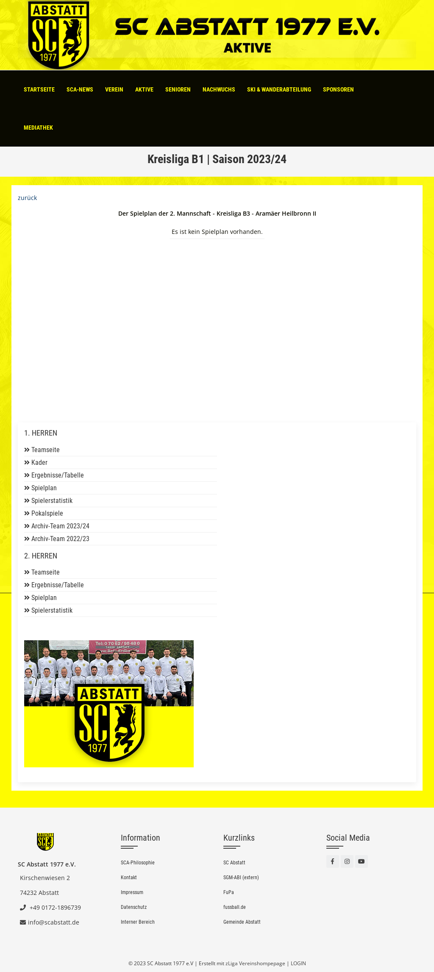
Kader (39, 462)
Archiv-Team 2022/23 (60, 539)
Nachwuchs (219, 89)
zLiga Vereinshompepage (255, 963)
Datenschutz (134, 907)
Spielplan (44, 488)
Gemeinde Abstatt (242, 922)
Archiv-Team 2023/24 (60, 526)
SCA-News (80, 89)
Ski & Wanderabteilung (279, 89)
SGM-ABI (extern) (241, 877)
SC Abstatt (234, 863)
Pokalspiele (47, 513)
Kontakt (129, 877)
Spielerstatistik (51, 501)
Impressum (132, 892)
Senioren (178, 89)
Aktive (144, 89)
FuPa (228, 892)
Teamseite (45, 450)
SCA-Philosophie (138, 863)
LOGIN (298, 963)
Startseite (39, 89)
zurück (27, 198)
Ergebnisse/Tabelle (57, 475)
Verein (114, 89)
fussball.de (234, 907)
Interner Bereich (138, 922)
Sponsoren (338, 89)
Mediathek (38, 127)
